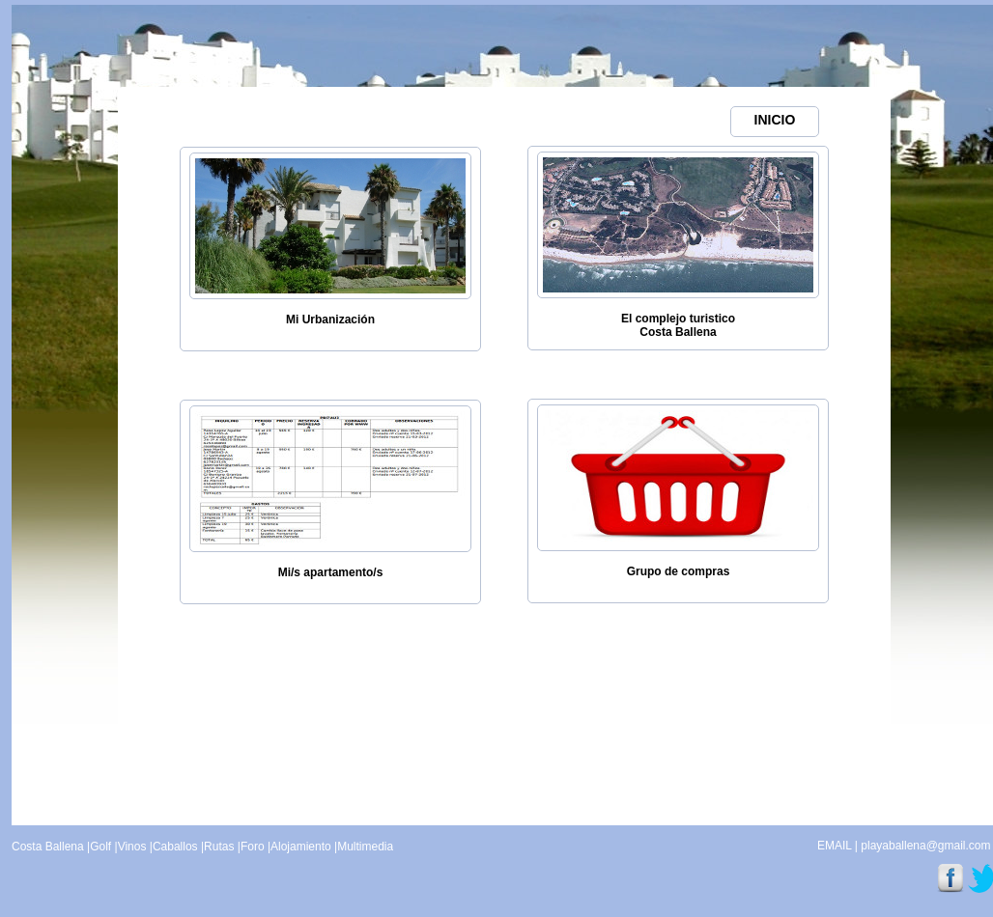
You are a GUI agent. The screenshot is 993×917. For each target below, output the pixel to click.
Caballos (175, 846)
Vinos (132, 846)
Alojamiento (300, 846)
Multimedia (365, 846)
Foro (253, 846)
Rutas (219, 846)
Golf (100, 846)
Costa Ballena (48, 846)
